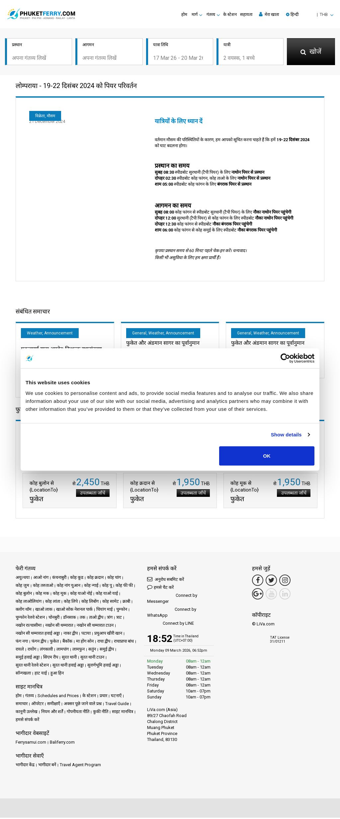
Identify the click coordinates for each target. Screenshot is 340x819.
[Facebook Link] (257, 581)
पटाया (86, 634)
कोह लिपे (71, 602)
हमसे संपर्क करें (27, 720)
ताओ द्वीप (96, 618)
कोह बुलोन (24, 594)
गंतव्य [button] (211, 14)
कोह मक (42, 594)
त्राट (119, 618)
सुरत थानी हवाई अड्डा (68, 666)
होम (184, 14)
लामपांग (62, 650)
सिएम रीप (50, 658)
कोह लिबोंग (90, 602)
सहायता (246, 14)
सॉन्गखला (23, 674)
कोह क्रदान (95, 578)
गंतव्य (29, 696)
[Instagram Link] (285, 581)
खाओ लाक (43, 610)
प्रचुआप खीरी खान (108, 634)
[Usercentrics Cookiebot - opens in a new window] (285, 358)
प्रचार (103, 696)
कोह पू (107, 586)
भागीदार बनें (47, 766)
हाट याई (41, 674)
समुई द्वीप (107, 650)
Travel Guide (117, 704)
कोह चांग (114, 578)
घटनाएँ (116, 696)
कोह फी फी (124, 586)
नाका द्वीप (70, 634)
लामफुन (78, 650)
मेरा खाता (269, 14)
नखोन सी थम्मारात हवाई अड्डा (38, 634)
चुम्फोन (121, 610)
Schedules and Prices (58, 696)
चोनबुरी (53, 618)
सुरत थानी (69, 658)
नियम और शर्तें (52, 712)
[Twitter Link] (271, 581)
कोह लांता (52, 602)
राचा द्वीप (103, 642)
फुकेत (54, 642)
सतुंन (92, 650)
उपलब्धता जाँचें (91, 494)
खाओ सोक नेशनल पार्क (74, 610)
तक (82, 618)
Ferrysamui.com (31, 743)
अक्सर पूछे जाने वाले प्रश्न (83, 704)
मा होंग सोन (85, 642)
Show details (286, 434)
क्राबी (126, 602)
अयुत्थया (23, 578)
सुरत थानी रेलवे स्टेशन (32, 666)
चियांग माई (104, 610)
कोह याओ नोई (81, 594)
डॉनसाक (69, 618)
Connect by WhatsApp (171, 613)
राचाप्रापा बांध (124, 642)
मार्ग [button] (195, 14)
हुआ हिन (57, 674)
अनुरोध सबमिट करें (165, 580)
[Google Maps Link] (257, 595)
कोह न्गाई (91, 586)
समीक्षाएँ (53, 704)
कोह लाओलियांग (29, 602)
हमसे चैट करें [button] (160, 588)
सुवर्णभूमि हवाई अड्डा (103, 666)
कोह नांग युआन (68, 586)
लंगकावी (46, 650)
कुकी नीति (100, 712)
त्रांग (110, 618)
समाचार (22, 704)
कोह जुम (22, 586)
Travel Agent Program (80, 766)
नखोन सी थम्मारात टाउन (95, 626)
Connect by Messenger (172, 599)
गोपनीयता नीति (78, 712)
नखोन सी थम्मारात (59, 626)
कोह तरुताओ (43, 586)
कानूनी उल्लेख (27, 712)
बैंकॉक (67, 642)
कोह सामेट (110, 602)
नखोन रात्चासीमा (29, 626)
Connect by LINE (170, 625)
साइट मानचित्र (122, 712)
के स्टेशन (230, 14)
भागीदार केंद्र (25, 766)
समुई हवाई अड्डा (28, 658)
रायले (20, 650)
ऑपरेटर (37, 704)
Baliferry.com (62, 743)
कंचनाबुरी (59, 578)
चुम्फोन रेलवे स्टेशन (30, 618)
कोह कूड (76, 578)
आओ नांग (40, 578)
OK (267, 455)
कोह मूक (59, 594)
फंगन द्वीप (39, 642)
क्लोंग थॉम (24, 610)
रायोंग (32, 650)
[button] (309, 14)
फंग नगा (22, 642)
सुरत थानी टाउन (92, 658)
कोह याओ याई (107, 594)
